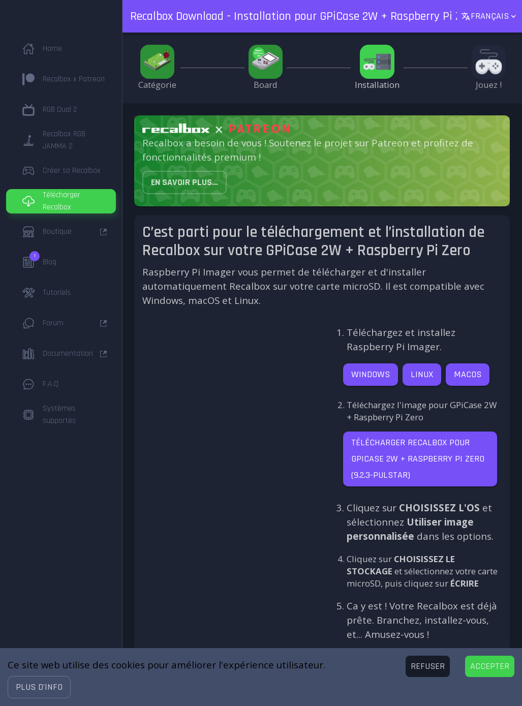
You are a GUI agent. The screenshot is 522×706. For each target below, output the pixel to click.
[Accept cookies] (489, 666)
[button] (39, 687)
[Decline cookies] (428, 666)
